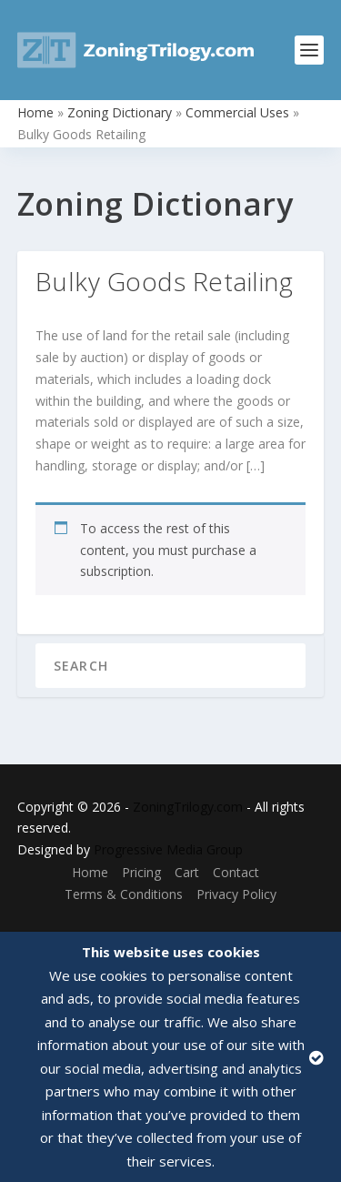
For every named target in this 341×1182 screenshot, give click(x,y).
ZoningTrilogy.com (188, 806)
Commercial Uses (237, 112)
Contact (236, 872)
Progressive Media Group (168, 849)
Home (35, 112)
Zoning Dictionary (119, 112)
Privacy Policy (236, 894)
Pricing (141, 872)
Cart (187, 872)
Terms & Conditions (124, 894)
